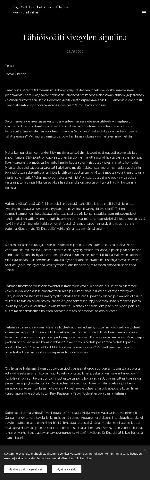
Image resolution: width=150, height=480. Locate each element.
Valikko (144, 11)
